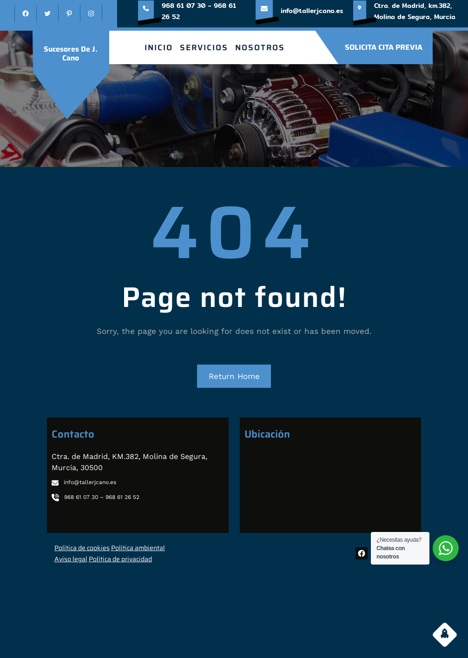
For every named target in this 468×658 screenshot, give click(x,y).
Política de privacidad (120, 559)
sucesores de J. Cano (71, 53)
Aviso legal (70, 559)
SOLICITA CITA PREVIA (383, 47)
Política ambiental (138, 548)
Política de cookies (82, 548)
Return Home (234, 376)
